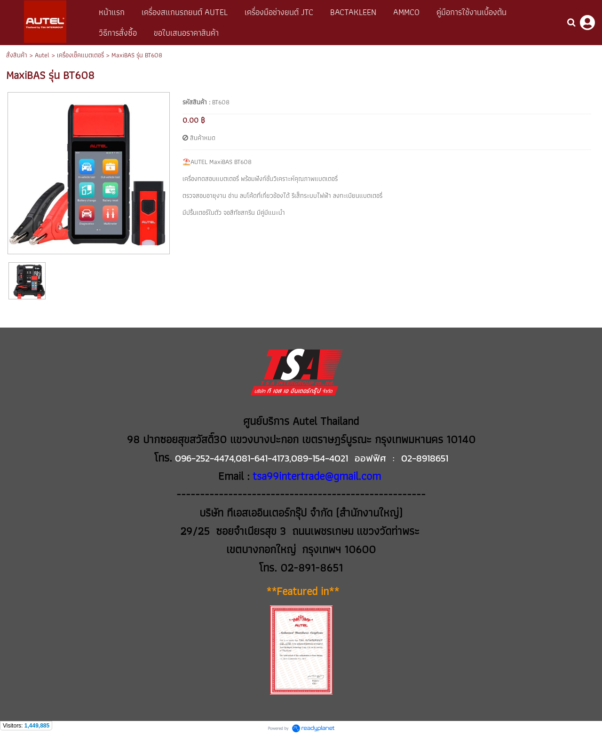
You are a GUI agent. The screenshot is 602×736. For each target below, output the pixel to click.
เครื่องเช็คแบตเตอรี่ (80, 55)
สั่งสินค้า (16, 55)
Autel (42, 55)
